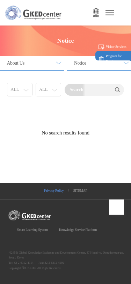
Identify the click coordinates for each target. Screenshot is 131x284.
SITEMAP (80, 190)
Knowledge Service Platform (78, 230)
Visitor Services (116, 47)
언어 (96, 13)
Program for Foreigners (114, 58)
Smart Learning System (32, 230)
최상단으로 (116, 207)
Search (117, 90)
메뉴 (109, 13)
